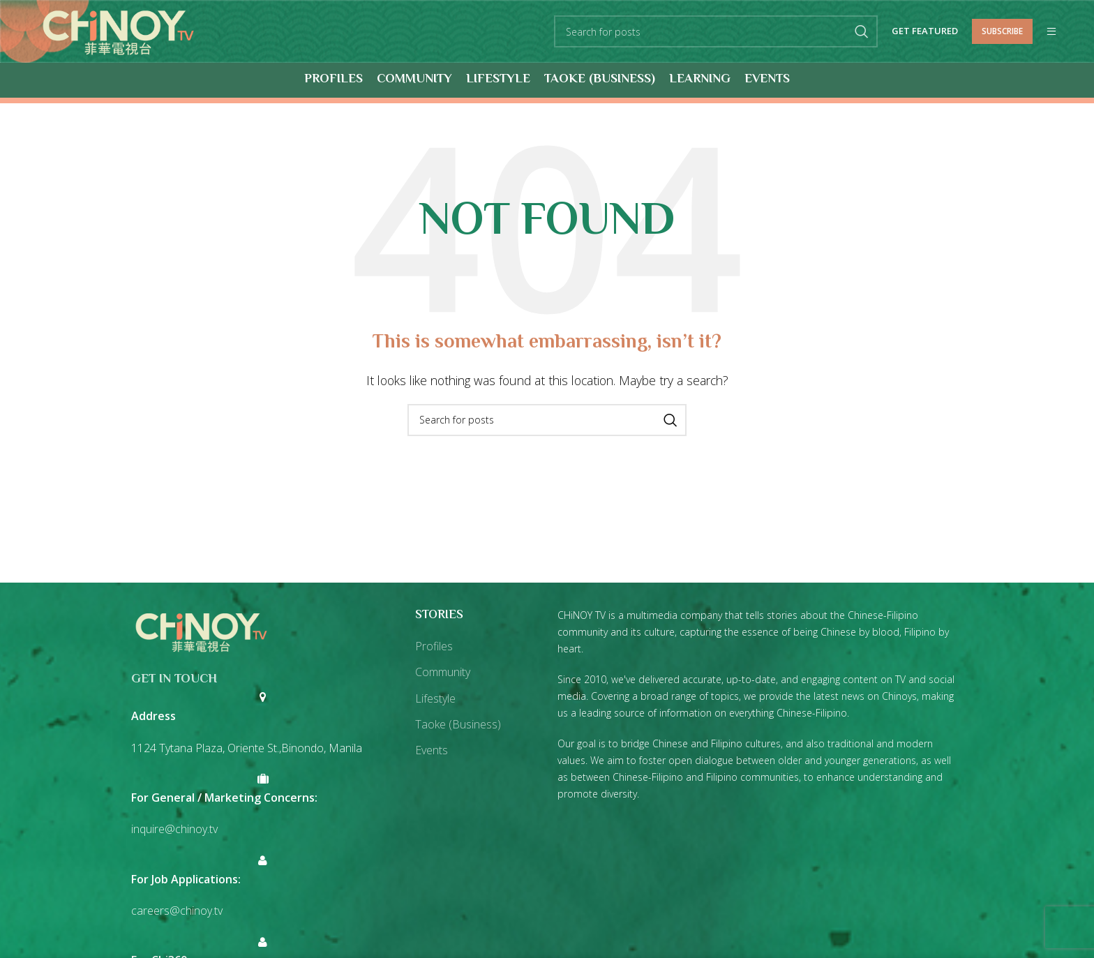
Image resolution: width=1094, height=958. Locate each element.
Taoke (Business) (458, 725)
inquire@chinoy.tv (174, 829)
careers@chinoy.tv (177, 911)
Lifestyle (435, 698)
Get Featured (925, 32)
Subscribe (1002, 31)
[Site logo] (119, 30)
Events (431, 750)
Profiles (434, 646)
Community (442, 672)
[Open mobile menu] (1051, 32)
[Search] (716, 32)
